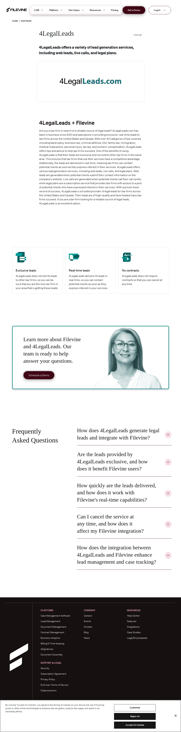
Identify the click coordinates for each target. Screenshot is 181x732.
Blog (86, 632)
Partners (26, 21)
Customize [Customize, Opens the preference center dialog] (135, 707)
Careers (88, 615)
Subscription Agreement (53, 673)
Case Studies (134, 632)
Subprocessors (49, 690)
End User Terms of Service (54, 684)
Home (15, 21)
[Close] (175, 715)
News (87, 637)
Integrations (133, 626)
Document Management (53, 626)
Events (87, 621)
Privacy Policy (48, 679)
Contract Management (52, 632)
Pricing (114, 10)
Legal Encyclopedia (137, 637)
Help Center (133, 615)
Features (131, 621)
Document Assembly (52, 654)
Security (45, 668)
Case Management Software (55, 615)
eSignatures (47, 649)
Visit (138, 35)
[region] (90, 716)
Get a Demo (134, 10)
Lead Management (50, 621)
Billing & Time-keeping (52, 643)
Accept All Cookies (135, 725)
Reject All (135, 716)
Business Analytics (50, 637)
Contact (88, 626)
